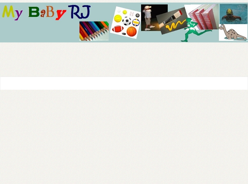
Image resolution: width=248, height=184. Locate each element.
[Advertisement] (131, 50)
